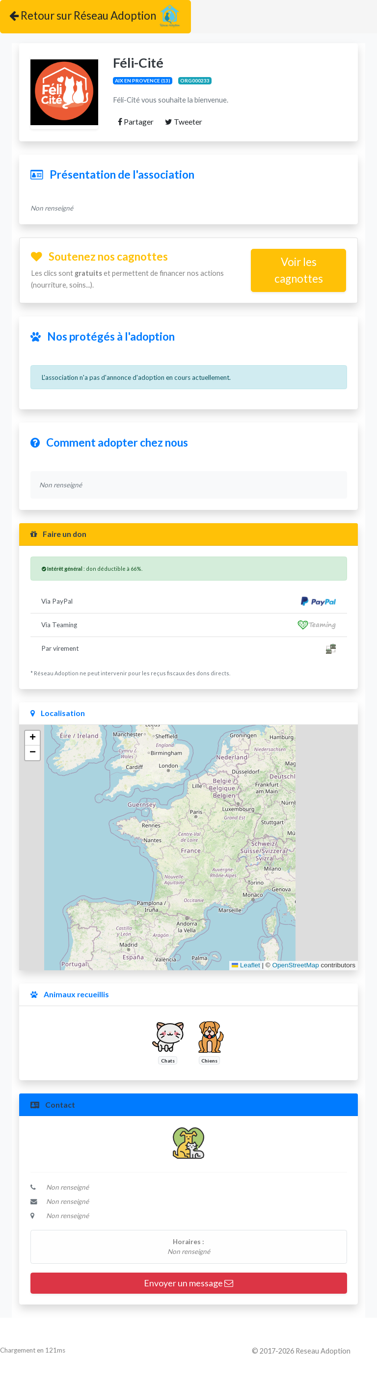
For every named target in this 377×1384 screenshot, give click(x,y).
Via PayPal (188, 601)
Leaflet (246, 965)
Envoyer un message (188, 1283)
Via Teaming (188, 625)
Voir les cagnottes (298, 270)
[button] (32, 738)
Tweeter (183, 121)
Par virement (188, 649)
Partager (136, 121)
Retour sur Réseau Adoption (95, 16)
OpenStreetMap (295, 965)
